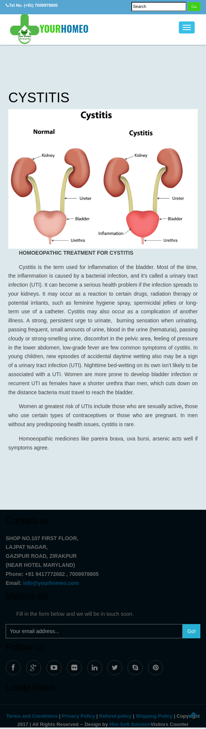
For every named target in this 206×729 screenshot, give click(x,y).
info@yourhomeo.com (51, 583)
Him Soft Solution (130, 724)
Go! (191, 631)
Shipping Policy (154, 716)
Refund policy (115, 716)
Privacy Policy (78, 716)
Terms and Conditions (32, 716)
